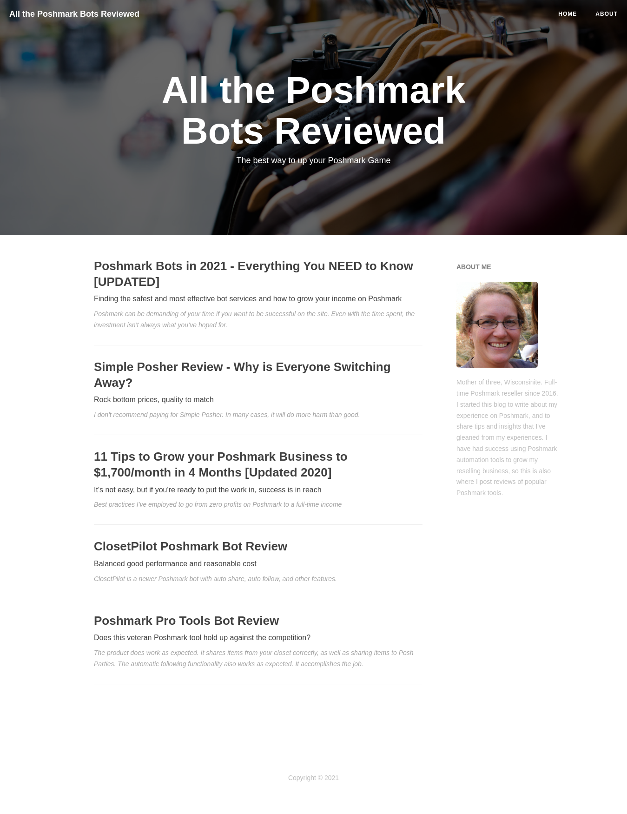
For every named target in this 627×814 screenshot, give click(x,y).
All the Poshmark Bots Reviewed (74, 14)
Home (567, 14)
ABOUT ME (473, 267)
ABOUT (606, 14)
